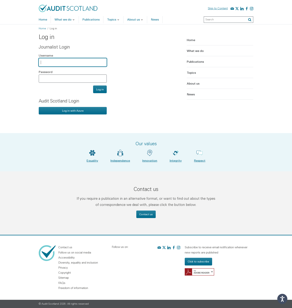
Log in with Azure (73, 110)
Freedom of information (73, 288)
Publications (195, 61)
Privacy (63, 267)
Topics (191, 72)
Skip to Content (218, 8)
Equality (92, 160)
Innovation (149, 160)
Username (46, 55)
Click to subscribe (198, 261)
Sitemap (63, 277)
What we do (195, 51)
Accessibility (66, 257)
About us (193, 83)
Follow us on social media (74, 252)
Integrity (176, 160)
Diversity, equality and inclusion (78, 262)
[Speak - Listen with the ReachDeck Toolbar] (282, 299)
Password (46, 72)
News (191, 94)
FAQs (61, 283)
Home (42, 28)
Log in (100, 89)
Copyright (64, 272)
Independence (120, 160)
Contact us (146, 214)
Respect (199, 160)
